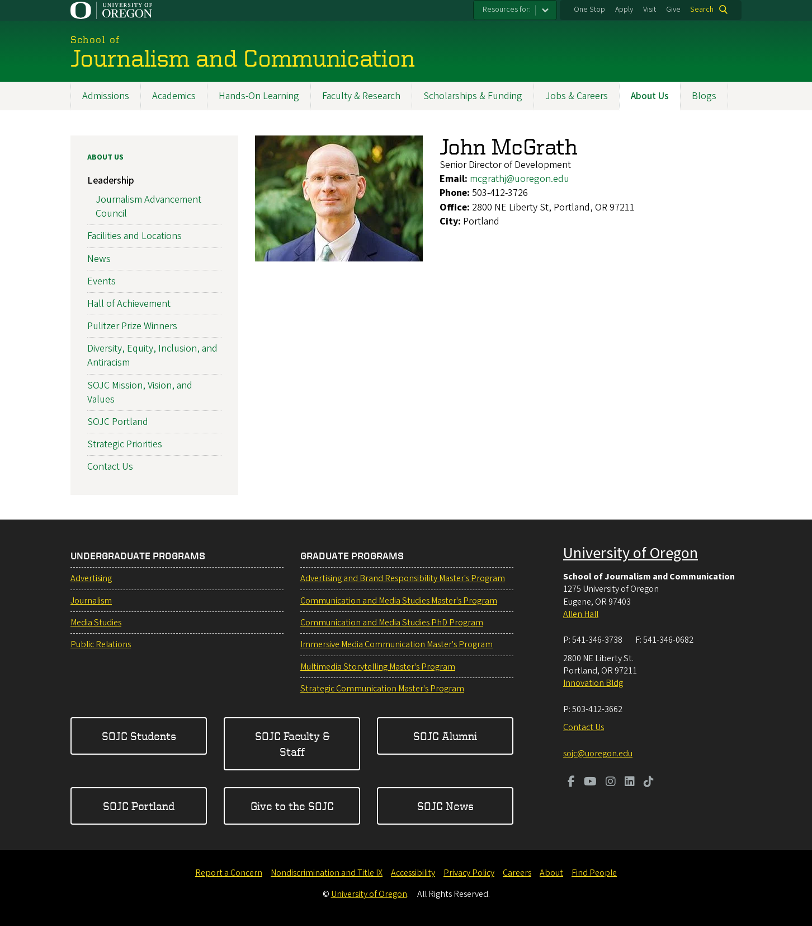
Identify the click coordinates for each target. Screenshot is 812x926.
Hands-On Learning (259, 96)
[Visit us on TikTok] (648, 783)
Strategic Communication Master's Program (382, 688)
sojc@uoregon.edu (597, 753)
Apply (624, 9)
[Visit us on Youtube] (590, 783)
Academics (174, 96)
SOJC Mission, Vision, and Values (139, 392)
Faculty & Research (361, 96)
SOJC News (445, 805)
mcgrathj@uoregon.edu (519, 179)
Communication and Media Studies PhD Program (391, 622)
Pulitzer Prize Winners (132, 326)
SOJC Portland (117, 422)
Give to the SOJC (292, 805)
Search (702, 9)
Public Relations (100, 644)
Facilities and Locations (134, 236)
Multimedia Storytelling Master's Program (377, 667)
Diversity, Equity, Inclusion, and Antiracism (152, 356)
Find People (594, 873)
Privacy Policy (468, 873)
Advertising (91, 578)
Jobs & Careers (576, 96)
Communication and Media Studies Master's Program (398, 601)
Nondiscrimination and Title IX (327, 873)
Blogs (704, 96)
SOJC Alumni (445, 735)
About (551, 873)
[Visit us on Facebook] (571, 783)
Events (101, 281)
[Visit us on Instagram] (610, 783)
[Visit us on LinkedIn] (629, 783)
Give (673, 9)
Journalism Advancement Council (148, 207)
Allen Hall (580, 614)
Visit (649, 9)
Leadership (110, 181)
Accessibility (413, 873)
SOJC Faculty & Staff (292, 743)
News (99, 258)
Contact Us (110, 467)
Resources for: (507, 9)
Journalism (91, 601)
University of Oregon (630, 553)
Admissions (105, 96)
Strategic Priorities (124, 444)
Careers (517, 873)
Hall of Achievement (129, 304)
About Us (650, 96)
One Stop (589, 9)
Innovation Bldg (593, 683)
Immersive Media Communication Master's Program (396, 644)
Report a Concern (228, 873)
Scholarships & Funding (472, 96)
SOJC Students (139, 735)
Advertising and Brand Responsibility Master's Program (402, 578)
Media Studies (95, 622)
